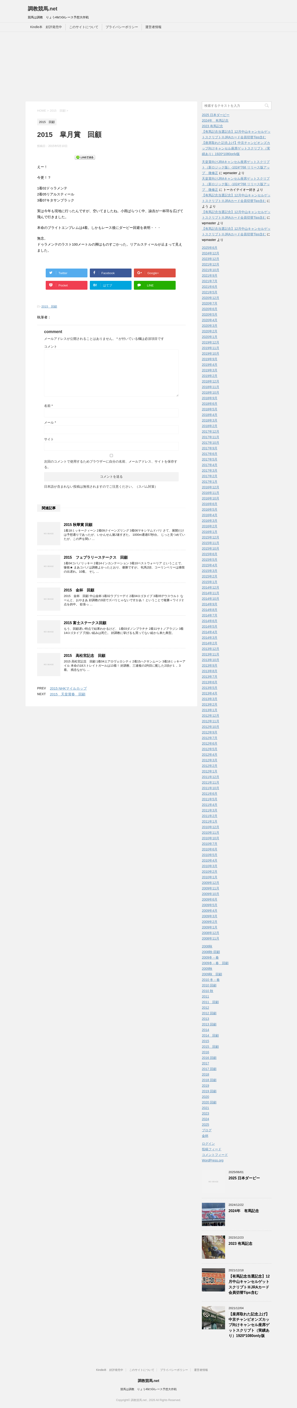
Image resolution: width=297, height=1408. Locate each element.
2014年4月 (209, 632)
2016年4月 (209, 515)
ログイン (208, 1143)
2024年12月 (210, 253)
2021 (205, 1108)
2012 (205, 1007)
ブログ (207, 1130)
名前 (48, 406)
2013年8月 (209, 671)
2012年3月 (209, 760)
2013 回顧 (209, 1024)
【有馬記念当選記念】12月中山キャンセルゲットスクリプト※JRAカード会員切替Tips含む (249, 1284)
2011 (205, 996)
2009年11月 (210, 888)
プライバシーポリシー (122, 27)
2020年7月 (209, 303)
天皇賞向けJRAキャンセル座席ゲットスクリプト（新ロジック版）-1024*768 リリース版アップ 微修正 (236, 167)
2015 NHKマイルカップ (68, 688)
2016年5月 (209, 509)
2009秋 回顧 (212, 974)
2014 (205, 1030)
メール (50, 422)
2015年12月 (210, 537)
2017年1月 (209, 481)
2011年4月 (209, 805)
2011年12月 (210, 777)
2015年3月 (209, 571)
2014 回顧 (210, 1035)
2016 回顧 (209, 1058)
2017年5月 (209, 459)
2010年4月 (209, 860)
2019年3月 (209, 370)
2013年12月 (210, 649)
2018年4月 (209, 415)
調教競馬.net (42, 9)
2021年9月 (209, 275)
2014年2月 (209, 643)
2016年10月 (210, 498)
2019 (205, 1085)
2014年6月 (209, 621)
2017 (205, 1063)
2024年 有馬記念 (215, 120)
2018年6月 (209, 404)
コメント (50, 346)
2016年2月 (209, 526)
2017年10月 (210, 442)
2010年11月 (210, 832)
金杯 (205, 1136)
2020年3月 (209, 326)
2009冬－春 (210, 957)
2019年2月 (209, 376)
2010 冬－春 (211, 980)
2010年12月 (210, 827)
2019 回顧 (209, 1091)
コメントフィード (215, 1155)
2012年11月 (210, 721)
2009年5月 (209, 905)
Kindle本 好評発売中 (46, 27)
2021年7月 (209, 281)
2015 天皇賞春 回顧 (67, 694)
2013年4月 (209, 693)
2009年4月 (209, 910)
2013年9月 (209, 665)
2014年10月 (210, 598)
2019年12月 (210, 342)
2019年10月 (210, 353)
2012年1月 (209, 771)
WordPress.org (212, 1160)
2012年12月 (210, 715)
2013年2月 (209, 704)
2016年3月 (209, 520)
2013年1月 (209, 710)
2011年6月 (209, 793)
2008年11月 (210, 938)
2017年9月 (209, 448)
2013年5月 (209, 688)
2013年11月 (210, 654)
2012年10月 (210, 727)
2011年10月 (210, 788)
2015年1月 (209, 582)
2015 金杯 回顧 (79, 590)
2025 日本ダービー (215, 115)
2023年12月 (210, 259)
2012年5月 (209, 749)
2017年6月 (209, 454)
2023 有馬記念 (212, 126)
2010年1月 (209, 877)
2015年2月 (209, 576)
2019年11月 (210, 348)
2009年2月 (209, 922)
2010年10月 (210, 838)
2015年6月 (209, 554)
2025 (205, 1124)
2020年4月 (209, 320)
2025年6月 (209, 248)
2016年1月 (209, 532)
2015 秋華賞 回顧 (78, 525)
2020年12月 (210, 298)
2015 (205, 1041)
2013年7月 (209, 676)
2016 (205, 1052)
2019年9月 (209, 359)
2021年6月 (209, 287)
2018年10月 (210, 392)
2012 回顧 (209, 1013)
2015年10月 (210, 548)
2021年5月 (209, 292)
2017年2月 (209, 476)
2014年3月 (209, 637)
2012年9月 (209, 732)
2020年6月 (209, 309)
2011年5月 (209, 799)
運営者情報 (153, 27)
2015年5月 (209, 559)
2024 (205, 1119)
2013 (205, 1019)
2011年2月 (209, 816)
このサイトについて (83, 27)
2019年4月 (209, 365)
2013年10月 (210, 660)
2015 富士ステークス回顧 (85, 623)
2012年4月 (209, 754)
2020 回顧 (209, 1102)
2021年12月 (210, 264)
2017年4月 (209, 465)
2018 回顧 (209, 1080)
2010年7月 (209, 844)
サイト (49, 439)
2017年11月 (210, 437)
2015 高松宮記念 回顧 (84, 656)
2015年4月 (209, 565)
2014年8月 (209, 610)
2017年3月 (209, 470)
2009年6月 (209, 899)
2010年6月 (209, 849)
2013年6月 (209, 682)
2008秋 (207, 946)
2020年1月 (209, 337)
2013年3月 (209, 699)
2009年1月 (209, 927)
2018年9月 (209, 398)
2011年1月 (209, 821)
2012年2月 (209, 766)
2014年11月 (210, 593)
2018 (205, 1074)
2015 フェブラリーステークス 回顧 (96, 557)
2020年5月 (209, 314)
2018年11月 (210, 387)
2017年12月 (210, 431)
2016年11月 (210, 493)
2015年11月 (210, 543)
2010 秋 (207, 991)
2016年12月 (210, 487)
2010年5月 (209, 855)
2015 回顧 (49, 306)
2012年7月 (209, 738)
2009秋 (207, 968)
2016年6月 (209, 504)
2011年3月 (209, 810)
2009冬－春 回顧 (215, 963)
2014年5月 (209, 626)
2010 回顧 (209, 985)
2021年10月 (210, 270)
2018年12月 (210, 381)
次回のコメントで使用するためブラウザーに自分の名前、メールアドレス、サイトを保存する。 (110, 464)
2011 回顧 (210, 1002)
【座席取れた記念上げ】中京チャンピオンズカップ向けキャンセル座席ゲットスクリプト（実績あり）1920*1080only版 (236, 148)
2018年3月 (209, 420)
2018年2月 (209, 426)
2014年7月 (209, 615)
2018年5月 (209, 409)
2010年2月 (209, 871)
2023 (205, 1113)
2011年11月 (210, 782)
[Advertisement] (148, 66)
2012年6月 (209, 743)
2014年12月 (210, 587)
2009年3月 (209, 916)
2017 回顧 (209, 1069)
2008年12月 (210, 933)
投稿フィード (211, 1149)
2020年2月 (209, 331)
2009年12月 (210, 883)
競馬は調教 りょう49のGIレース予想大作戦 (148, 1389)
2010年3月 (209, 866)
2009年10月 (210, 894)
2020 (205, 1097)
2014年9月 (209, 604)
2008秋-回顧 (211, 952)
